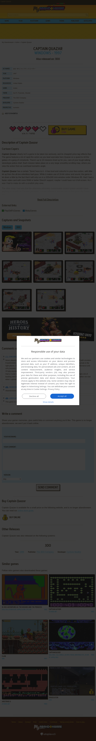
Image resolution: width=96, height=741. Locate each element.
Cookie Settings (40, 389)
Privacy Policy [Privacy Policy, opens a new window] (54, 389)
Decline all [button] (34, 396)
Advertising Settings (37, 386)
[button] (48, 402)
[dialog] (48, 370)
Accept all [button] (62, 396)
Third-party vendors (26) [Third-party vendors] (46, 372)
